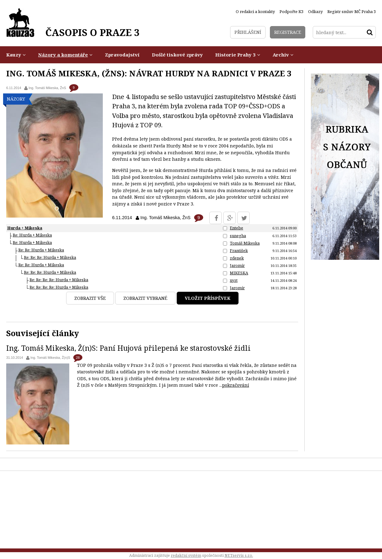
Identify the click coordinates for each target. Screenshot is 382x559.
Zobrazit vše (90, 298)
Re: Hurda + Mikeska (32, 235)
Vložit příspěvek (207, 298)
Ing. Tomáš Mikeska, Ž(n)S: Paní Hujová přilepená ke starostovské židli (128, 348)
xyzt (234, 280)
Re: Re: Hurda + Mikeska (41, 250)
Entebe (236, 228)
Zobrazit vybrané (145, 298)
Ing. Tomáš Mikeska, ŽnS (47, 88)
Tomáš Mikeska (245, 243)
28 (78, 357)
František (239, 250)
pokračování (235, 385)
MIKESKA (239, 273)
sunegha (238, 235)
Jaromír (237, 265)
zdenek (237, 258)
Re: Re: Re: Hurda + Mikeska (50, 257)
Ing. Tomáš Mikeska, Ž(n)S (50, 357)
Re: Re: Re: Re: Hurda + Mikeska (59, 279)
